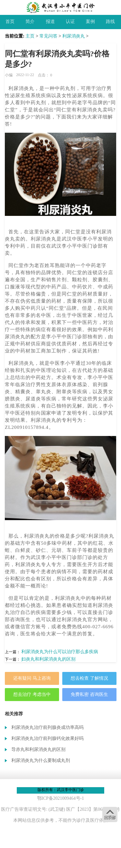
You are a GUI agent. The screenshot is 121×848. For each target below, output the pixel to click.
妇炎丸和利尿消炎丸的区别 (48, 659)
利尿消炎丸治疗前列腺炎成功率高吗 (47, 727)
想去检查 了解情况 (89, 678)
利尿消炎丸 (73, 36)
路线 (110, 21)
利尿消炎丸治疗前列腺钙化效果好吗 (47, 738)
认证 (70, 21)
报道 (50, 21)
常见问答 (48, 36)
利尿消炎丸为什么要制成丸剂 (40, 760)
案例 (90, 21)
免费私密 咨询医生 (89, 694)
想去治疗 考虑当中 (32, 694)
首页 (10, 21)
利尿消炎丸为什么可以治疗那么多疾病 (59, 651)
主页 (30, 36)
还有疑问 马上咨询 (32, 678)
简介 (30, 21)
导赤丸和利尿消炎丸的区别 (38, 749)
